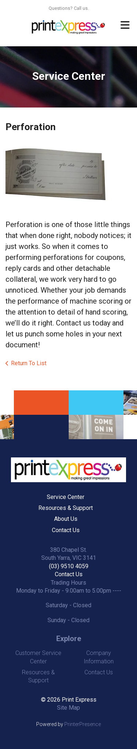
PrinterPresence (82, 724)
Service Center (65, 497)
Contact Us (66, 530)
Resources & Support (65, 507)
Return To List (28, 363)
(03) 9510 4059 (68, 566)
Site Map (68, 707)
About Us (65, 518)
